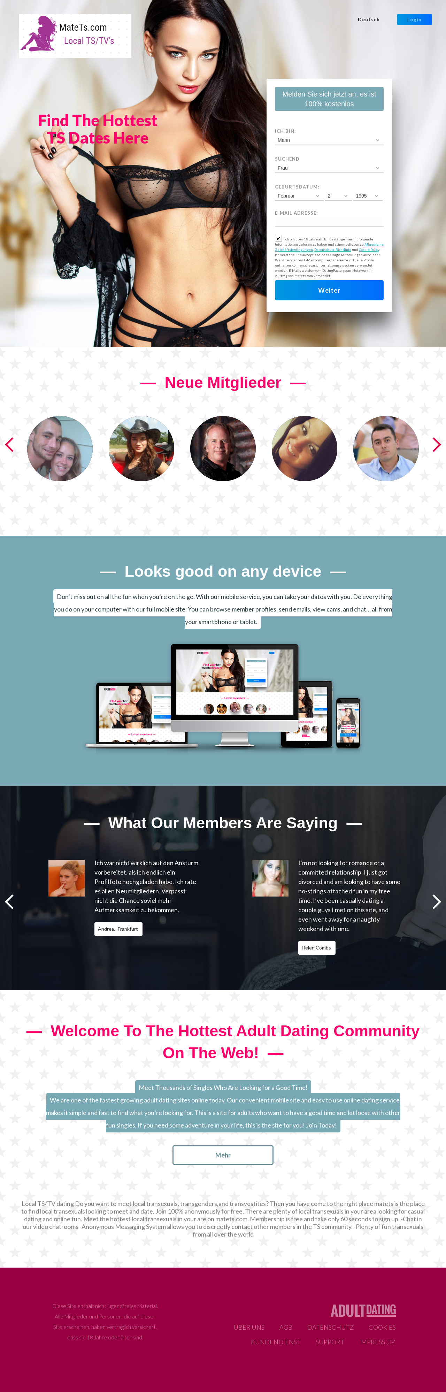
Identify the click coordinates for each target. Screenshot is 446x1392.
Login (414, 19)
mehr (223, 1155)
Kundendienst (276, 1342)
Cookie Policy (369, 249)
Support (330, 1342)
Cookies (382, 1327)
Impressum (377, 1342)
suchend (287, 159)
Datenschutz (330, 1327)
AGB (285, 1327)
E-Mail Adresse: (296, 213)
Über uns (248, 1327)
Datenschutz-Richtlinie (332, 249)
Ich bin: (285, 131)
